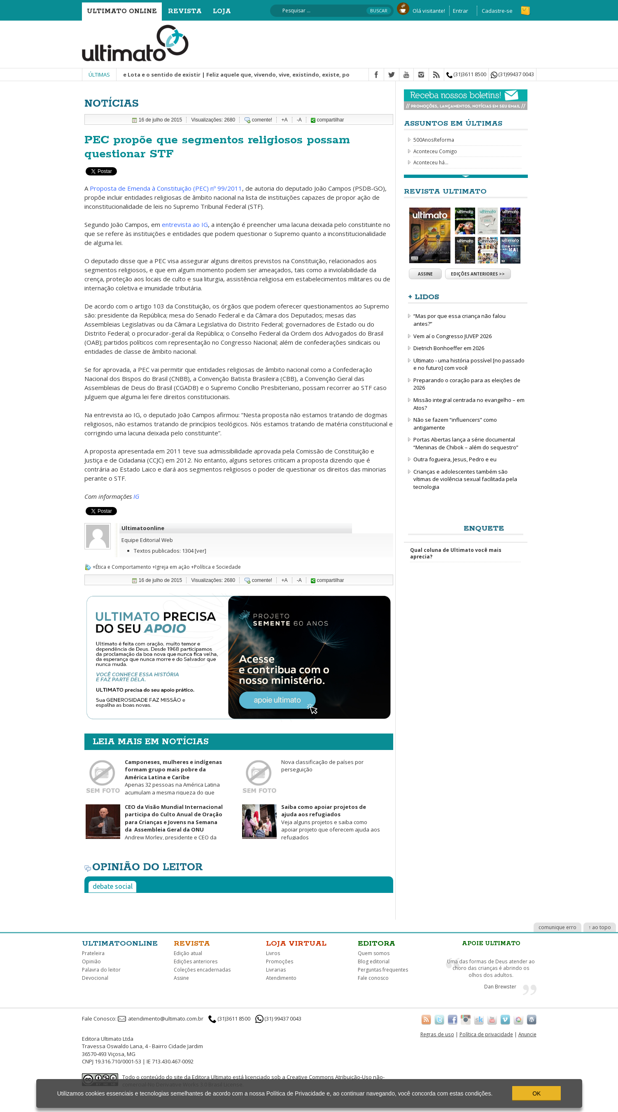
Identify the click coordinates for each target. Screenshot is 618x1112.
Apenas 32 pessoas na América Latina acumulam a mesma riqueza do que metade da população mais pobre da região (153, 781)
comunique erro (557, 927)
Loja (222, 11)
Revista (185, 11)
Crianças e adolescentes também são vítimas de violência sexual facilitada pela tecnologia (465, 479)
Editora (376, 943)
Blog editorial (373, 961)
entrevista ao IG (185, 224)
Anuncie (527, 1034)
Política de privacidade (486, 1034)
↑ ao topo (599, 927)
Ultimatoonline (142, 528)
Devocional (95, 977)
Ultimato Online (122, 11)
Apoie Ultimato (491, 943)
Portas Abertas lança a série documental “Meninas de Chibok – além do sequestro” (465, 443)
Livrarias (276, 969)
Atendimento (281, 977)
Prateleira (93, 953)
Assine (425, 274)
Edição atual (188, 953)
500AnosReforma (433, 139)
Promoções (279, 961)
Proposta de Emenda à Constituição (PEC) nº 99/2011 (166, 188)
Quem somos (373, 953)
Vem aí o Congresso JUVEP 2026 (452, 336)
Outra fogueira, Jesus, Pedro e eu (455, 459)
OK (536, 1093)
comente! (262, 120)
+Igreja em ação (171, 566)
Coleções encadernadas (202, 969)
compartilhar (327, 120)
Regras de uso (437, 1034)
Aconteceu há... (430, 162)
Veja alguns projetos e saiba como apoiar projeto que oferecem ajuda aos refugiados (330, 822)
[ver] (200, 550)
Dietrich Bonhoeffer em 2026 (448, 348)
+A (284, 120)
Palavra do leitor (101, 969)
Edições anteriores (195, 961)
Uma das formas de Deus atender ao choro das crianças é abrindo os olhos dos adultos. (491, 968)
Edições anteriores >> (478, 274)
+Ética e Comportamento (122, 566)
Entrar (460, 10)
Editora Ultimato (211, 1077)
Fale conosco (373, 977)
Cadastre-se (497, 10)
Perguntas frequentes (383, 969)
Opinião (91, 961)
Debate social (113, 886)
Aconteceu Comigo (435, 151)
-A (299, 120)
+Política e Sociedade (216, 566)
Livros (273, 953)
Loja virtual (296, 943)
